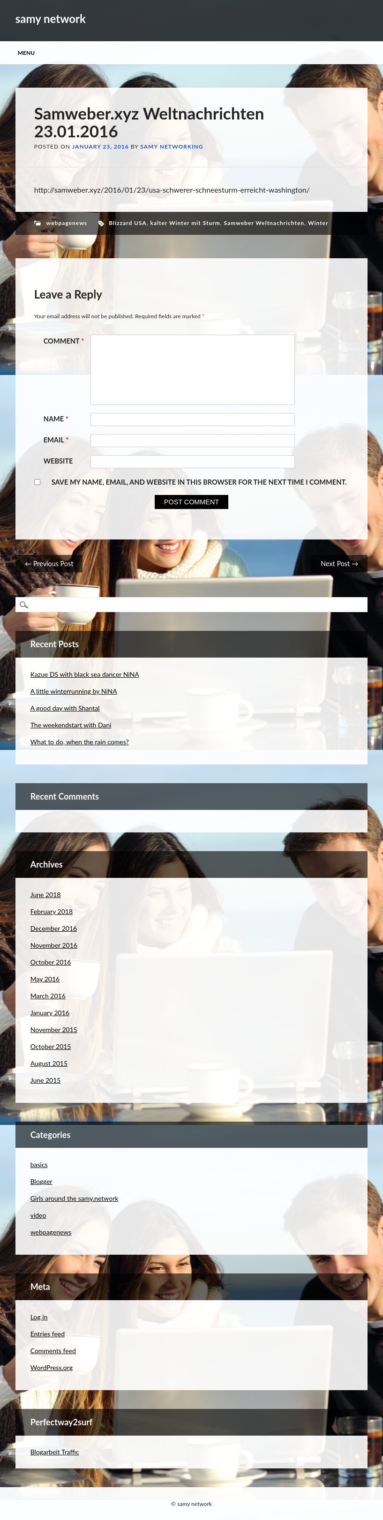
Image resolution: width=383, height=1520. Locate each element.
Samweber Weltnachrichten (264, 222)
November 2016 (53, 945)
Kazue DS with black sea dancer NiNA (84, 674)
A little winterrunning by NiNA (73, 691)
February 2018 (51, 911)
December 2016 (53, 928)
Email (57, 440)
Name (57, 419)
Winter (318, 222)
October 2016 (50, 962)
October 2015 (50, 1046)
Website (58, 461)
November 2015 (53, 1029)
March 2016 (48, 996)
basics (39, 1164)
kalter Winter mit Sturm (185, 222)
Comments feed (53, 1351)
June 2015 (45, 1080)
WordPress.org (51, 1367)
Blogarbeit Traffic (54, 1452)
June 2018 (45, 895)
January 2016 (49, 1013)
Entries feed (47, 1334)
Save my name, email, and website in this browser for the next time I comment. (199, 482)
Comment (65, 341)
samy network (50, 18)
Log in (39, 1317)
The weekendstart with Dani (71, 725)
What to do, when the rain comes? (79, 742)
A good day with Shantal (65, 708)
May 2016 (45, 979)
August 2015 (49, 1063)
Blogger (41, 1181)
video (38, 1215)
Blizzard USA (128, 222)
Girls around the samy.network (74, 1198)
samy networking (171, 146)
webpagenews (66, 222)
